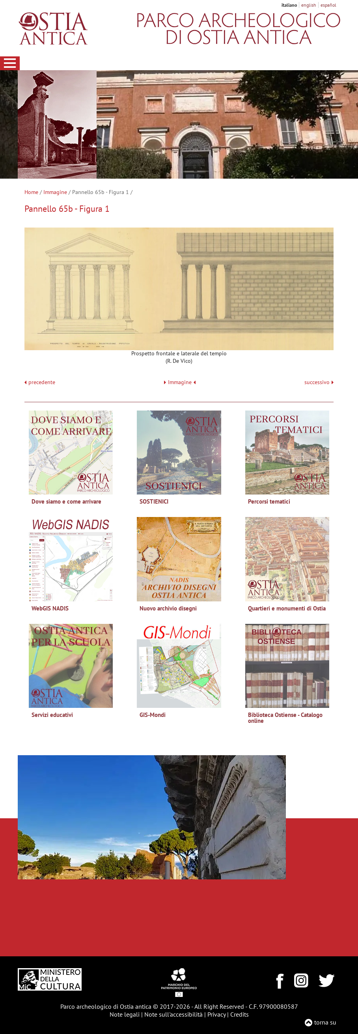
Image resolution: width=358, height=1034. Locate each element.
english (308, 5)
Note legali (125, 1014)
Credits (239, 1014)
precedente (41, 382)
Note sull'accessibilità (173, 1014)
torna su (325, 1022)
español (328, 5)
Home (31, 192)
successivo (319, 382)
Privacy (216, 1014)
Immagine (55, 192)
